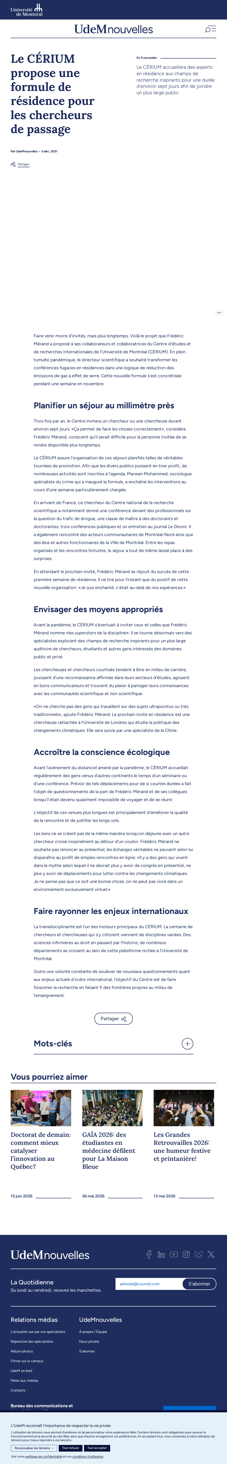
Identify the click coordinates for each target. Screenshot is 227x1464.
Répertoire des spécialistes (32, 1346)
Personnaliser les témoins (34, 1448)
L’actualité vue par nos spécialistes (38, 1337)
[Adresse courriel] (148, 1289)
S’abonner (87, 1356)
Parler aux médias (24, 1385)
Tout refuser (70, 1448)
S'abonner (199, 1289)
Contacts (18, 1395)
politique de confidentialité (43, 1456)
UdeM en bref (21, 1376)
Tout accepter (97, 1448)
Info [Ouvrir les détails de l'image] (219, 317)
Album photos (22, 1356)
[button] (209, 31)
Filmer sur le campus (27, 1366)
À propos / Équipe (93, 1337)
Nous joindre (89, 1346)
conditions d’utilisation (87, 1456)
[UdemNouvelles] (113, 31)
